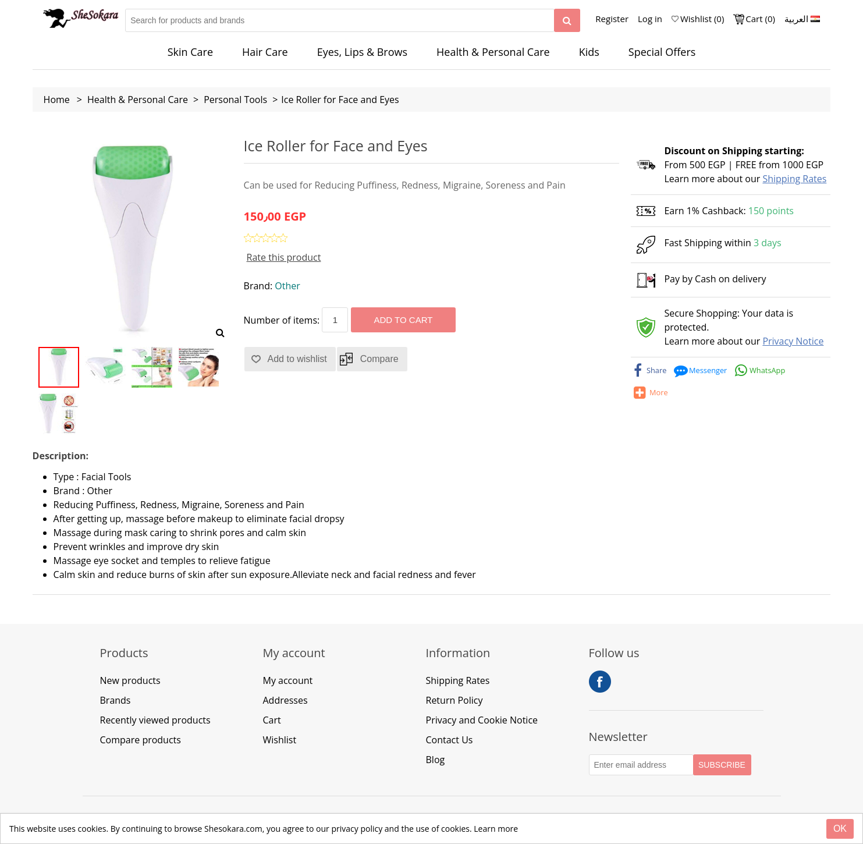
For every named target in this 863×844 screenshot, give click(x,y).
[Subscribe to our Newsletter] (641, 764)
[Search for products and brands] (340, 20)
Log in (650, 18)
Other (287, 285)
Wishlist (280, 739)
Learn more (496, 828)
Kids (589, 52)
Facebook (600, 682)
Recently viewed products (155, 720)
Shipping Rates (794, 178)
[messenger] (701, 370)
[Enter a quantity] (335, 319)
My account (288, 680)
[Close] (840, 829)
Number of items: (282, 320)
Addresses (285, 700)
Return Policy (454, 700)
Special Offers (662, 52)
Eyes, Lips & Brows (362, 52)
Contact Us (449, 739)
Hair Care (265, 52)
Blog (435, 759)
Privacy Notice (792, 341)
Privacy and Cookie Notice (482, 720)
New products (130, 680)
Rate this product (284, 257)
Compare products (140, 739)
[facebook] (649, 370)
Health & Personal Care (493, 52)
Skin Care (190, 52)
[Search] (567, 20)
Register (611, 18)
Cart (272, 720)
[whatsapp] (760, 370)
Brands (115, 700)
